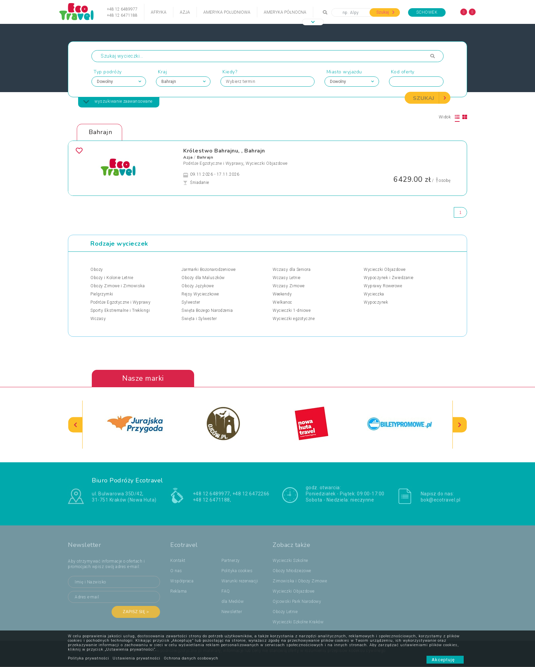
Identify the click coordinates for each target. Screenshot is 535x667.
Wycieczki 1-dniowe (291, 310)
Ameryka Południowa (226, 12)
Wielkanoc (282, 302)
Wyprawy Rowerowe (383, 286)
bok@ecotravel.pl (441, 500)
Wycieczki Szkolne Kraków (298, 622)
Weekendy (282, 294)
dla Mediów (232, 601)
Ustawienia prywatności (136, 658)
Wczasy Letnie (287, 277)
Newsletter (231, 612)
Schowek (427, 12)
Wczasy (98, 318)
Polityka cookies (236, 571)
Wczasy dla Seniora (291, 269)
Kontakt (178, 561)
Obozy (96, 269)
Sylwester (191, 302)
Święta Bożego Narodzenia (207, 310)
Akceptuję (445, 659)
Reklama (178, 591)
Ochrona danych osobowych (191, 658)
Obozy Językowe (198, 286)
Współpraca (181, 581)
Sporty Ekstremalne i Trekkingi (120, 310)
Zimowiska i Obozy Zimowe (300, 581)
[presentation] (75, 425)
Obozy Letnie (285, 612)
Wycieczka (374, 294)
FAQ (225, 591)
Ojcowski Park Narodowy (297, 601)
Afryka (159, 12)
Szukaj (385, 12)
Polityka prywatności (88, 658)
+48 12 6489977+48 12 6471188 (122, 12)
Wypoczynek (376, 302)
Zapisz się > (136, 612)
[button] (313, 22)
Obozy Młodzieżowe (292, 571)
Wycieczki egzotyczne (294, 318)
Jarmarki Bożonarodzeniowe (209, 269)
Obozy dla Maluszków (203, 277)
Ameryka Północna (285, 12)
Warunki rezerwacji (239, 581)
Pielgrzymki (101, 294)
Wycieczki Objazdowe (267, 163)
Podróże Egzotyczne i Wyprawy (213, 163)
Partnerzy (230, 561)
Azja (185, 12)
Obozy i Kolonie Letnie (111, 277)
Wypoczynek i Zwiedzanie (389, 277)
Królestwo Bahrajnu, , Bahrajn (224, 151)
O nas (176, 571)
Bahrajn (205, 157)
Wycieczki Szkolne (290, 561)
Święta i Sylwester (199, 318)
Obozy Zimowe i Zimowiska (117, 286)
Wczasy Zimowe (289, 286)
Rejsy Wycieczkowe (200, 294)
